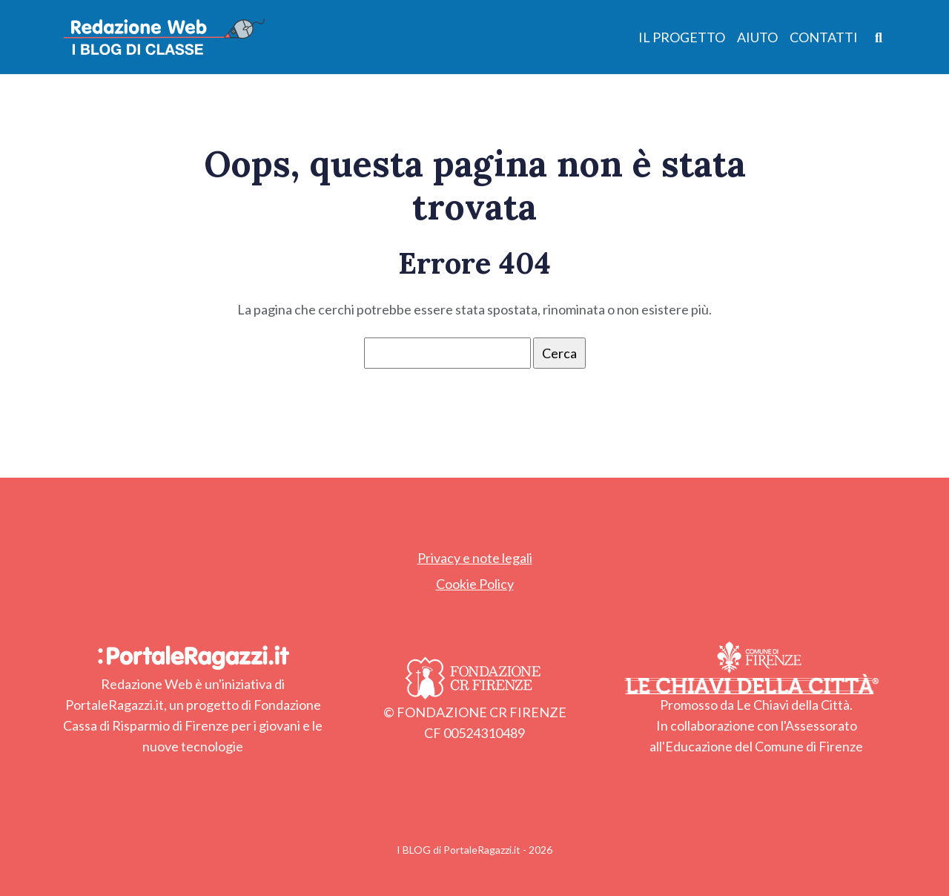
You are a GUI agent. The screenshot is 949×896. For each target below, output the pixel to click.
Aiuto (757, 37)
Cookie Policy (475, 584)
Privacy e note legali (474, 558)
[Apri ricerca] (879, 36)
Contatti (824, 37)
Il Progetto (681, 37)
